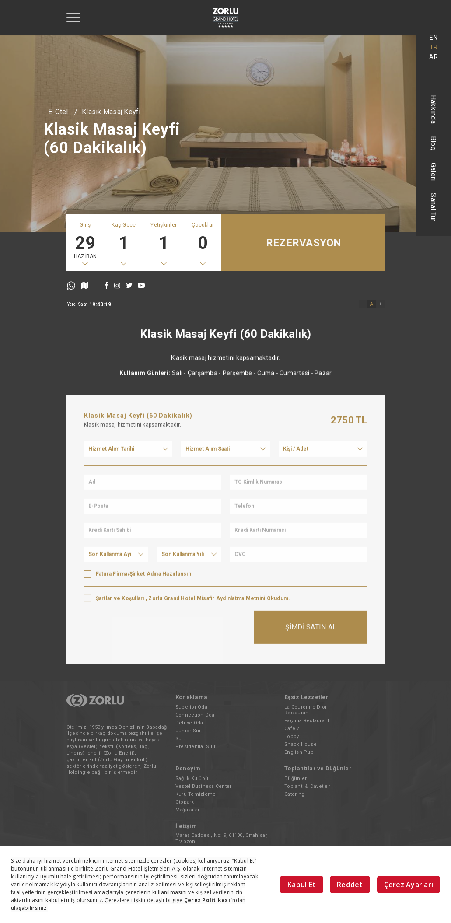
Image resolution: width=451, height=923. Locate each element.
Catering (294, 794)
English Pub (299, 752)
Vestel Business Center (203, 786)
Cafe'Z (292, 728)
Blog (434, 143)
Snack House (300, 744)
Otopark (184, 802)
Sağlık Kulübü (191, 778)
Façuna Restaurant (306, 721)
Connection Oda (195, 715)
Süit (180, 738)
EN (433, 37)
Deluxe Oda (189, 723)
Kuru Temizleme (195, 794)
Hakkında (434, 109)
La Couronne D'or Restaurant (305, 710)
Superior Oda (191, 707)
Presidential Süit (195, 746)
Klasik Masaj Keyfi (111, 112)
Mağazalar (187, 810)
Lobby (291, 736)
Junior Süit (188, 731)
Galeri (434, 172)
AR (433, 56)
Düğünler (295, 778)
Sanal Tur (434, 207)
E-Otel (58, 112)
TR (434, 47)
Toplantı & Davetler (307, 786)
